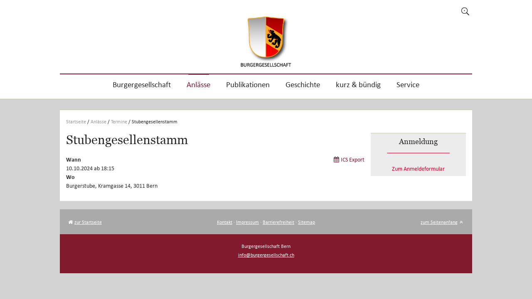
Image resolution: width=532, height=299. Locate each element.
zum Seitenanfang (439, 222)
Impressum (247, 222)
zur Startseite (88, 222)
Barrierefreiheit (278, 222)
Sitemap (306, 222)
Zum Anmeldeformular (418, 169)
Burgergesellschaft (142, 84)
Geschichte (303, 84)
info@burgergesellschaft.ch (266, 254)
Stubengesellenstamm (154, 121)
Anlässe (198, 84)
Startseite (76, 121)
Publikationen (248, 84)
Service (408, 84)
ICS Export (353, 160)
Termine (119, 121)
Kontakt (224, 222)
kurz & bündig (358, 84)
